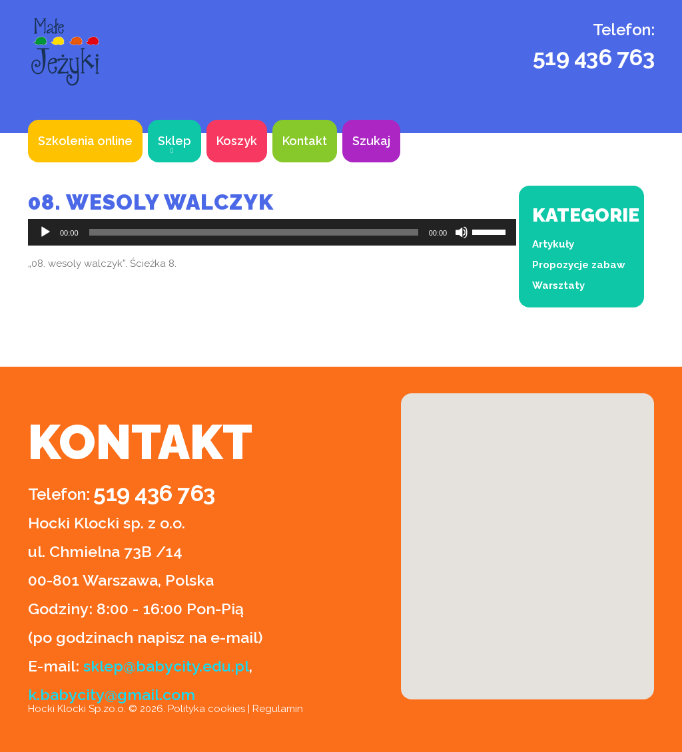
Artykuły (553, 244)
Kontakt (304, 141)
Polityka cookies (206, 709)
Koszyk (236, 141)
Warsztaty (558, 285)
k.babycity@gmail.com (111, 694)
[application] (272, 232)
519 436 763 (594, 57)
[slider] (253, 232)
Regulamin (277, 709)
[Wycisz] (461, 232)
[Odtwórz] (45, 232)
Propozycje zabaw (578, 265)
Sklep (174, 141)
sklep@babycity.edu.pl (166, 666)
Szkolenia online (85, 141)
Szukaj (371, 141)
